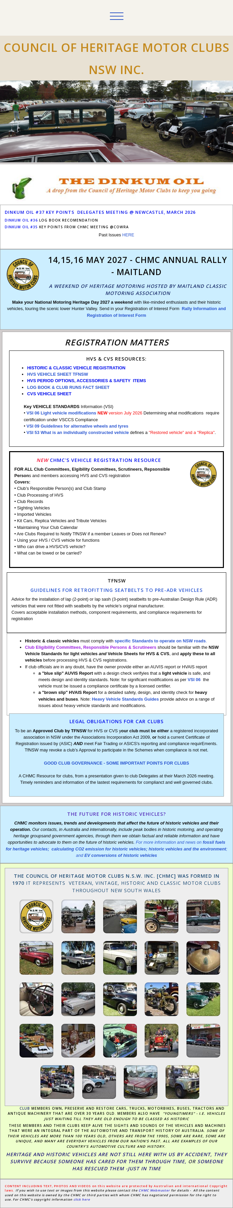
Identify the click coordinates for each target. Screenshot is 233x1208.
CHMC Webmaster (155, 1190)
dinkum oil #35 (21, 227)
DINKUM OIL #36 (21, 220)
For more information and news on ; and (116, 849)
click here (82, 1199)
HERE (128, 234)
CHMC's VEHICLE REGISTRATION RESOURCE (105, 460)
